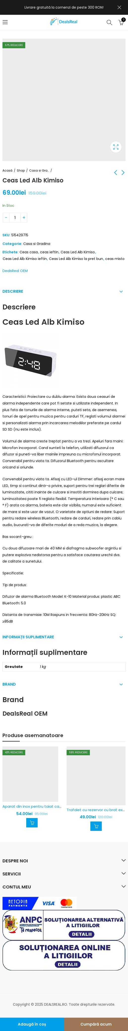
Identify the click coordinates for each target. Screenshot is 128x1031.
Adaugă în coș (32, 1024)
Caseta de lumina (116, 147)
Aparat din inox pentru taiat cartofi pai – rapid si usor (51, 806)
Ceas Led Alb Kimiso (78, 252)
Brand (9, 684)
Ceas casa (29, 252)
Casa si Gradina (39, 170)
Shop (21, 170)
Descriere (12, 291)
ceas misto (115, 258)
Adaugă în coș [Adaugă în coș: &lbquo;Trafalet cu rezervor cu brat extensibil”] (96, 826)
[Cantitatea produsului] (15, 218)
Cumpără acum (96, 1024)
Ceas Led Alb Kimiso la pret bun (76, 258)
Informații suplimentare (28, 637)
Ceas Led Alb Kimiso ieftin (25, 258)
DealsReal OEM (15, 270)
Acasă (7, 170)
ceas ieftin (49, 252)
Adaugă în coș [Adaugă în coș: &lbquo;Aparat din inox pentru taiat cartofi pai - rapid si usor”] (32, 822)
